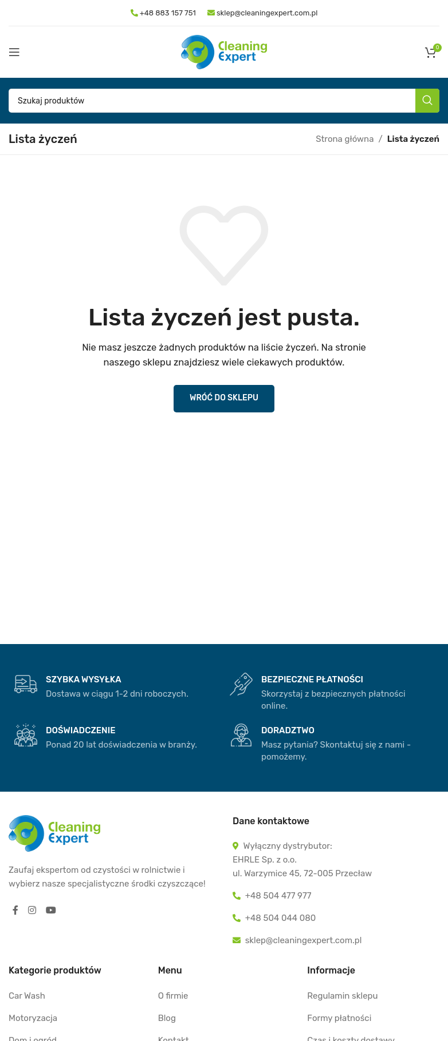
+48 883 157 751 (167, 13)
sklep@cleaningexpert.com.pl (262, 13)
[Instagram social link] (32, 911)
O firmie (173, 996)
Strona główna (345, 139)
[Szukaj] (224, 101)
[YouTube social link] (51, 911)
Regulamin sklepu (342, 996)
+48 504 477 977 (278, 896)
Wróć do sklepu (224, 398)
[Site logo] (224, 51)
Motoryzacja (33, 1018)
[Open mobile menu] (14, 52)
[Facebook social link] (15, 911)
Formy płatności (339, 1018)
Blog (167, 1018)
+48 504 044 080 (280, 918)
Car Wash (27, 996)
